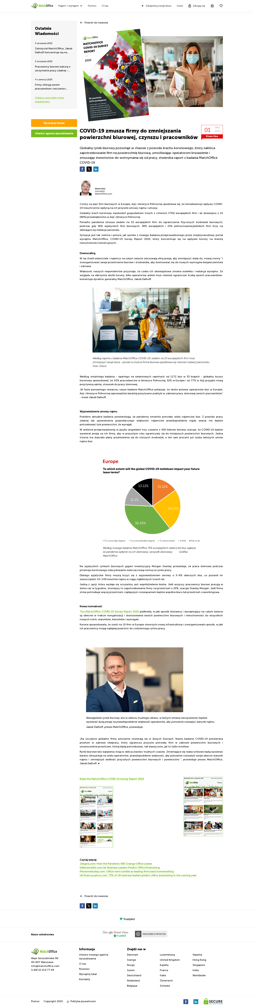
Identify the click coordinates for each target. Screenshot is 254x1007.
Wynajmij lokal (88, 974)
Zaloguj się (196, 6)
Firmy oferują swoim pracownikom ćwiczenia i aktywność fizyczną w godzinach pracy (50, 87)
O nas (105, 5)
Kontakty (84, 979)
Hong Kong (199, 959)
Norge (131, 965)
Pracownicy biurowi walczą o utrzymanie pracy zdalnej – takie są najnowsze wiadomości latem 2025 (52, 69)
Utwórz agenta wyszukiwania (54, 133)
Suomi (131, 970)
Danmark (132, 954)
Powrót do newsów (96, 22)
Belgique (132, 985)
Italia (163, 975)
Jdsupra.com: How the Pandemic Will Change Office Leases (116, 863)
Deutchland (134, 975)
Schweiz (165, 985)
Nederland (133, 980)
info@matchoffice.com (45, 966)
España (164, 965)
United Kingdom (170, 959)
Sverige (131, 959)
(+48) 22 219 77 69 (42, 969)
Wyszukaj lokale (54, 123)
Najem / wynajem (68, 5)
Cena (180, 5)
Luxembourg (167, 954)
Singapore (199, 965)
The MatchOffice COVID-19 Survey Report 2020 (109, 611)
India (196, 970)
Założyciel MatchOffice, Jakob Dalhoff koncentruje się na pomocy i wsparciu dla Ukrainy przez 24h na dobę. (53, 50)
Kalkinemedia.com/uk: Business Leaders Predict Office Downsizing (120, 867)
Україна (197, 954)
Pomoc (92, 5)
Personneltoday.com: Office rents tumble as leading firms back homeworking (127, 871)
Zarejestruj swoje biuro (156, 6)
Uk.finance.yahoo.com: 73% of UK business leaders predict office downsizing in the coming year (138, 875)
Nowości (84, 969)
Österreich (166, 980)
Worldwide (199, 975)
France (164, 970)
